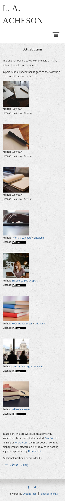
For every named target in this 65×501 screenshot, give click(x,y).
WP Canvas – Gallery (16, 464)
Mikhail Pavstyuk (20, 409)
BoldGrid (49, 438)
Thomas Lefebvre (21, 237)
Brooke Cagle (19, 280)
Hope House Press (21, 323)
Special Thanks (49, 493)
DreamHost (34, 451)
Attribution (32, 49)
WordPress (21, 442)
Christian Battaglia (21, 366)
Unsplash (39, 237)
